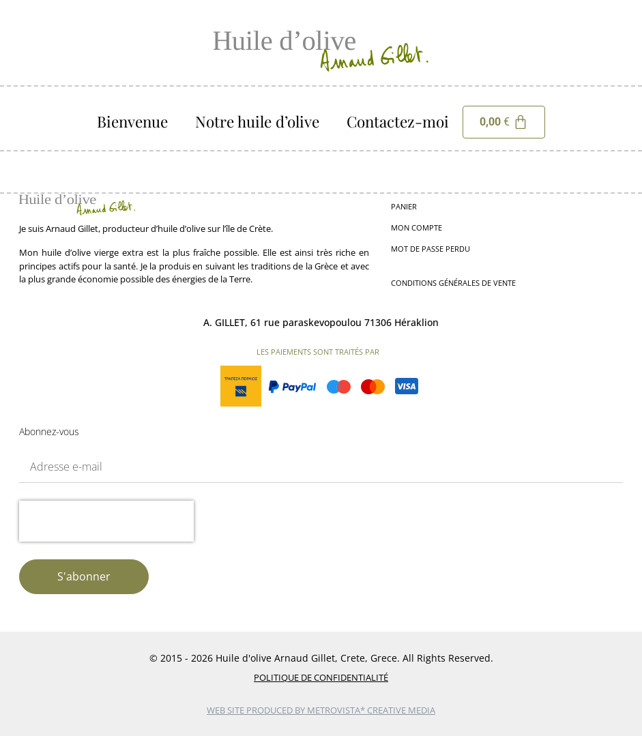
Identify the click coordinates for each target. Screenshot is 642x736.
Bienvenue (132, 121)
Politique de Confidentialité (321, 677)
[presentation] (106, 521)
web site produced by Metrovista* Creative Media (321, 710)
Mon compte (416, 227)
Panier (404, 206)
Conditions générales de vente (453, 283)
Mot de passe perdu (430, 249)
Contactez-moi (398, 121)
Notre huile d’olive (257, 121)
